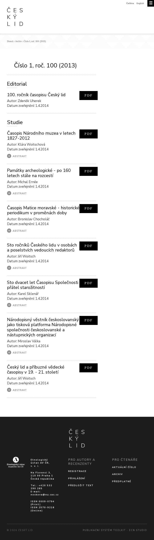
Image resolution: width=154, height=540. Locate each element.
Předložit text (81, 485)
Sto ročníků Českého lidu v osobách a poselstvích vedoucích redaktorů (42, 247)
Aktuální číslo (124, 467)
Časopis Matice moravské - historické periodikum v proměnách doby (43, 210)
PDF (88, 95)
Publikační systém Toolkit (104, 530)
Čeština (130, 3)
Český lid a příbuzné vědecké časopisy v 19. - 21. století (35, 369)
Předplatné (121, 481)
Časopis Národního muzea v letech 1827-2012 (41, 135)
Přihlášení (76, 478)
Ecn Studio (138, 530)
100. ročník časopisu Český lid (36, 95)
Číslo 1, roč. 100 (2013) (35, 41)
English (140, 3)
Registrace (77, 471)
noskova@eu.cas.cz (45, 494)
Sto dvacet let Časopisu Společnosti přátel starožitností (42, 285)
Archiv (18, 41)
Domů (10, 41)
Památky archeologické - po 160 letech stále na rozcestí (39, 172)
